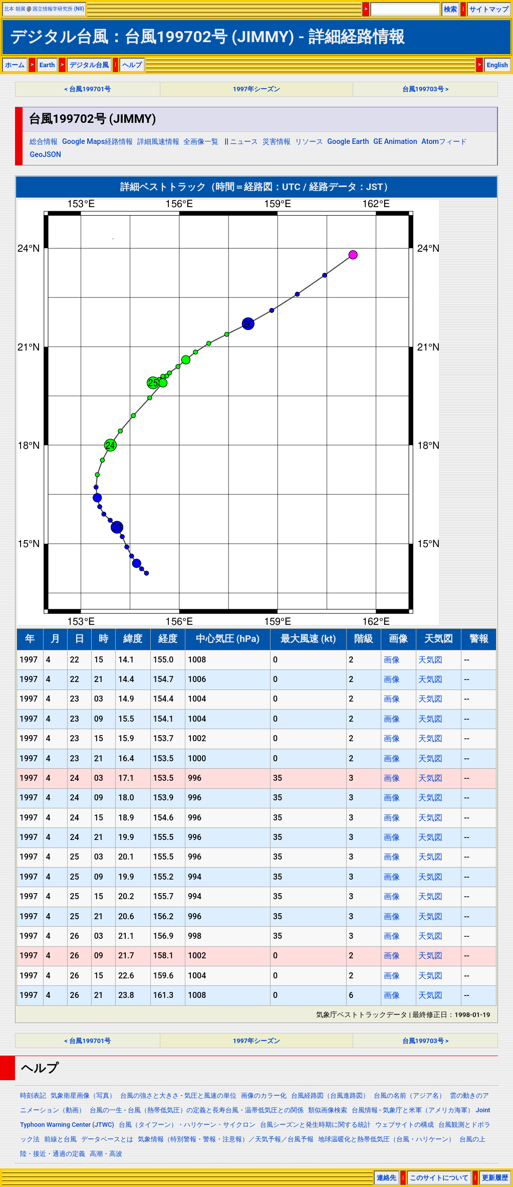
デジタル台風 (89, 65)
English (497, 65)
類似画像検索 (327, 1110)
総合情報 (44, 141)
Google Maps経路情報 (97, 141)
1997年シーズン (256, 89)
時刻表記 (33, 1095)
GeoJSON (45, 154)
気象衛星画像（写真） (83, 1095)
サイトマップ (488, 9)
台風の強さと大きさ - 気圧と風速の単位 (178, 1095)
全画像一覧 (200, 141)
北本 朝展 (15, 9)
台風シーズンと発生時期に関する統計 (315, 1124)
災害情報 (277, 141)
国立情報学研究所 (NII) (58, 9)
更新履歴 (495, 1177)
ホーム (15, 65)
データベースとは (107, 1139)
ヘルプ (132, 65)
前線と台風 (60, 1139)
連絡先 (386, 1177)
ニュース (244, 141)
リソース (309, 141)
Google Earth (348, 141)
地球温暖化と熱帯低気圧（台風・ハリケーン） (386, 1139)
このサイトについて (439, 1177)
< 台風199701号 (88, 89)
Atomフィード (444, 141)
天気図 (430, 659)
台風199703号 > (425, 89)
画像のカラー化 (264, 1095)
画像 (392, 659)
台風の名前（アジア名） (409, 1095)
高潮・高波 (106, 1153)
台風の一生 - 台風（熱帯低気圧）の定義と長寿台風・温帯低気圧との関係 (197, 1110)
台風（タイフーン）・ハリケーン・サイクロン (187, 1124)
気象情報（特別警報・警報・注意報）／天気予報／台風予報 (226, 1139)
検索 (450, 9)
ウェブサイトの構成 (404, 1124)
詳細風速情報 (158, 141)
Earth (47, 65)
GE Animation (395, 141)
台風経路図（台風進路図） (330, 1095)
